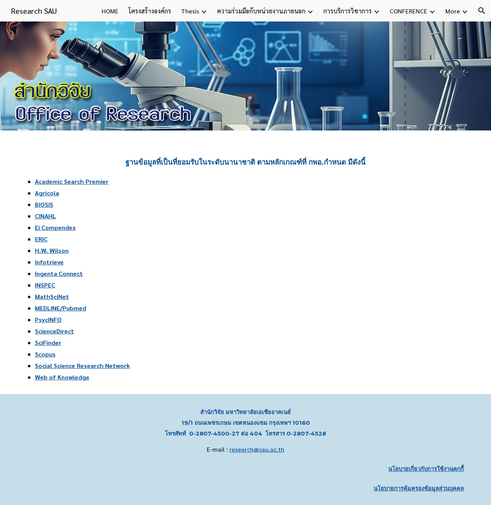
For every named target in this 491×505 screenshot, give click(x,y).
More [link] (452, 11)
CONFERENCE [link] (408, 11)
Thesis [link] (190, 11)
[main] (245, 262)
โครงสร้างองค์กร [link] (150, 11)
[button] (482, 11)
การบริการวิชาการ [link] (347, 11)
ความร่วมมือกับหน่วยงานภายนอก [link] (261, 11)
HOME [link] (110, 11)
